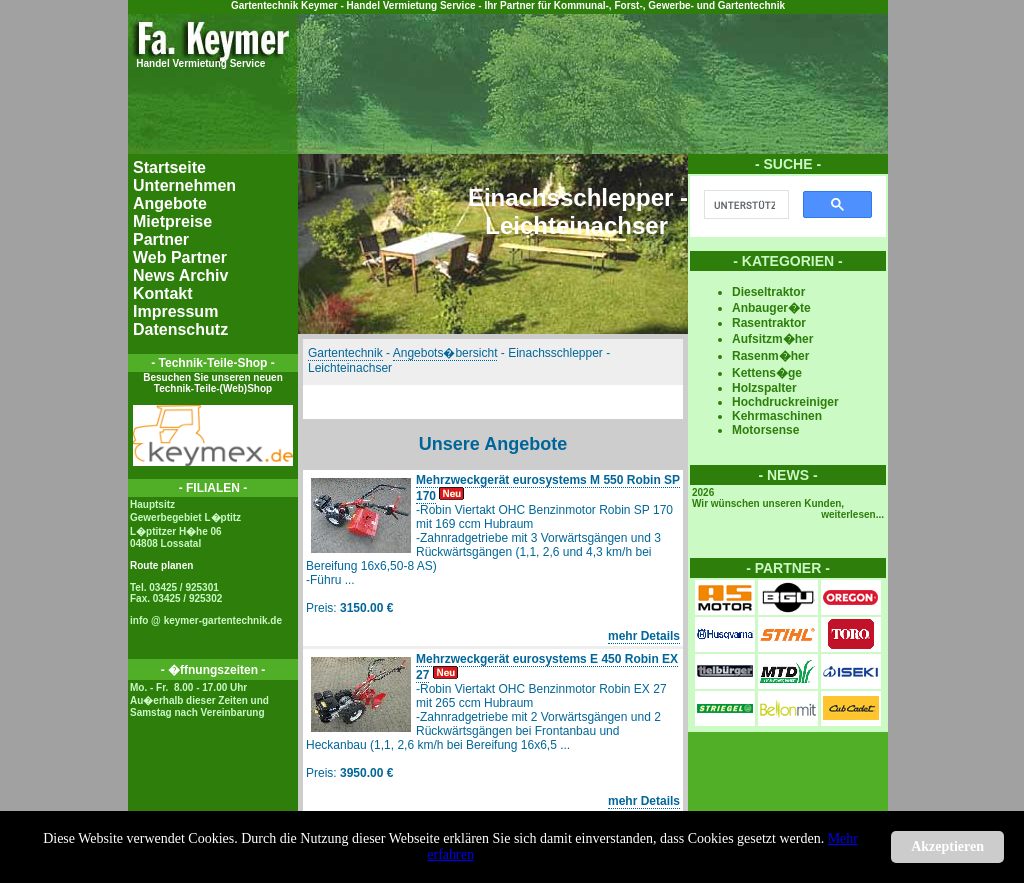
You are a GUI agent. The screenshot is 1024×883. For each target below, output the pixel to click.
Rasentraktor (769, 323)
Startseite (169, 167)
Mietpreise (172, 221)
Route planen (161, 565)
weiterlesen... (852, 514)
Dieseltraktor (768, 292)
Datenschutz (180, 329)
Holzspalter (764, 388)
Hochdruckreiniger (785, 402)
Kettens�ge (767, 373)
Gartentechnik (345, 353)
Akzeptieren (947, 846)
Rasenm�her (770, 356)
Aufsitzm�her (772, 339)
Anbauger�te (771, 308)
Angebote (170, 203)
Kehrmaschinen (777, 416)
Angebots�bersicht (445, 353)
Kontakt (163, 293)
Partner (161, 239)
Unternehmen (184, 185)
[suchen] (744, 205)
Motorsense (765, 430)
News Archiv (180, 275)
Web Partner (180, 257)
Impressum (175, 311)
